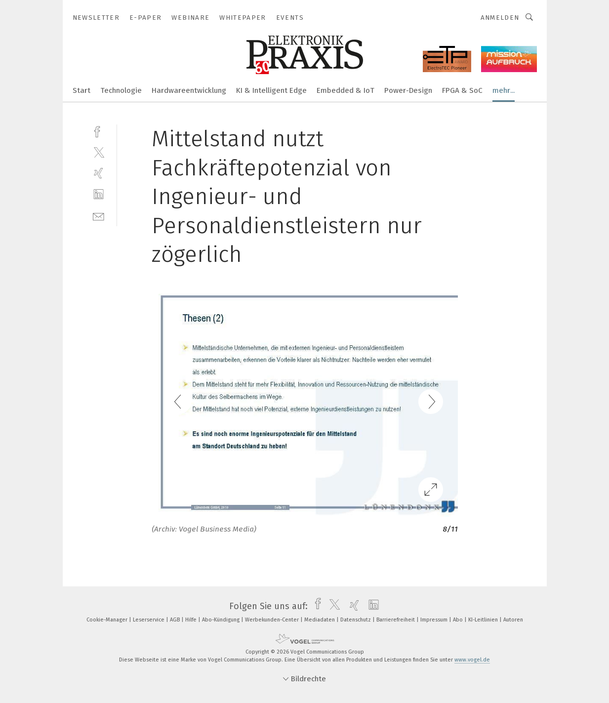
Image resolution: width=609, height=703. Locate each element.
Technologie (121, 90)
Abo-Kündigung (221, 620)
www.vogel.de (472, 660)
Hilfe (191, 620)
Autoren (513, 620)
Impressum (434, 620)
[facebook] (98, 130)
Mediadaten (320, 620)
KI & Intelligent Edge (271, 90)
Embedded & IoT (345, 90)
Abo (458, 620)
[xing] (98, 173)
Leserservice (149, 620)
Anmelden (500, 17)
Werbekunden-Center (272, 620)
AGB (175, 620)
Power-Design (408, 90)
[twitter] (98, 152)
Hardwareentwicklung (189, 90)
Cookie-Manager (107, 620)
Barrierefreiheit (396, 620)
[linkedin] (98, 194)
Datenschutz (356, 620)
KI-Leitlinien (483, 620)
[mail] (98, 215)
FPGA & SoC (462, 90)
